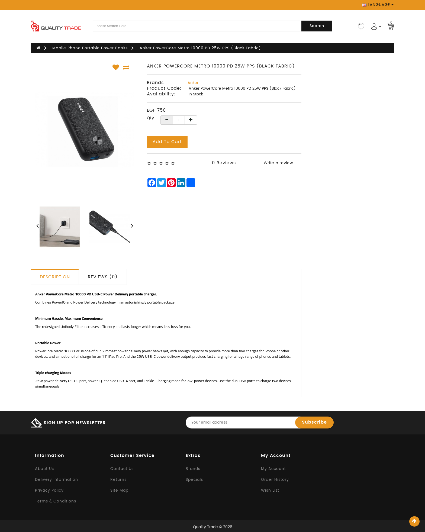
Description (55, 276)
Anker (193, 83)
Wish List (270, 490)
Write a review (278, 163)
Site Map (119, 490)
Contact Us (122, 469)
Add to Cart (167, 141)
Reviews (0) (103, 276)
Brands (193, 469)
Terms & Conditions (55, 501)
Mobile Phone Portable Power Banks (90, 48)
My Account (273, 469)
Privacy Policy (49, 490)
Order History (275, 479)
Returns (118, 479)
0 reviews (224, 162)
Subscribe (314, 422)
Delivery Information (56, 479)
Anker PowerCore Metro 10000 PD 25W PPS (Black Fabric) (200, 48)
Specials (194, 479)
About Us (44, 469)
